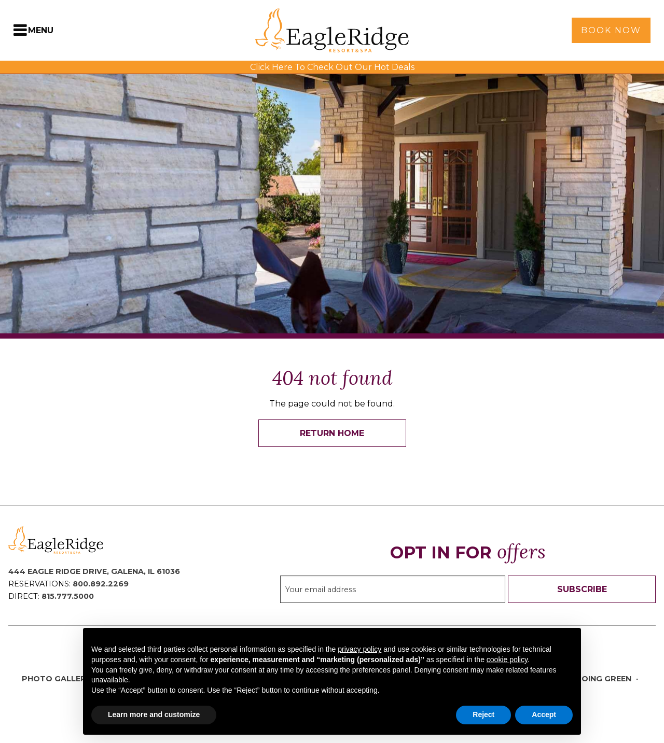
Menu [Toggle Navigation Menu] (40, 30)
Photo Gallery (56, 678)
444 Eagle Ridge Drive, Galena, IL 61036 (94, 571)
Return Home (332, 433)
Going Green (603, 678)
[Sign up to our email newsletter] (392, 589)
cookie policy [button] (507, 659)
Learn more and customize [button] (154, 714)
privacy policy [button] (359, 649)
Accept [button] (544, 714)
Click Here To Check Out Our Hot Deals (332, 67)
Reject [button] (483, 714)
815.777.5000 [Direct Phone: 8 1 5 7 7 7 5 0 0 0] (68, 596)
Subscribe (582, 589)
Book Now (611, 30)
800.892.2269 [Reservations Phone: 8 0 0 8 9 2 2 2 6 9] (101, 583)
